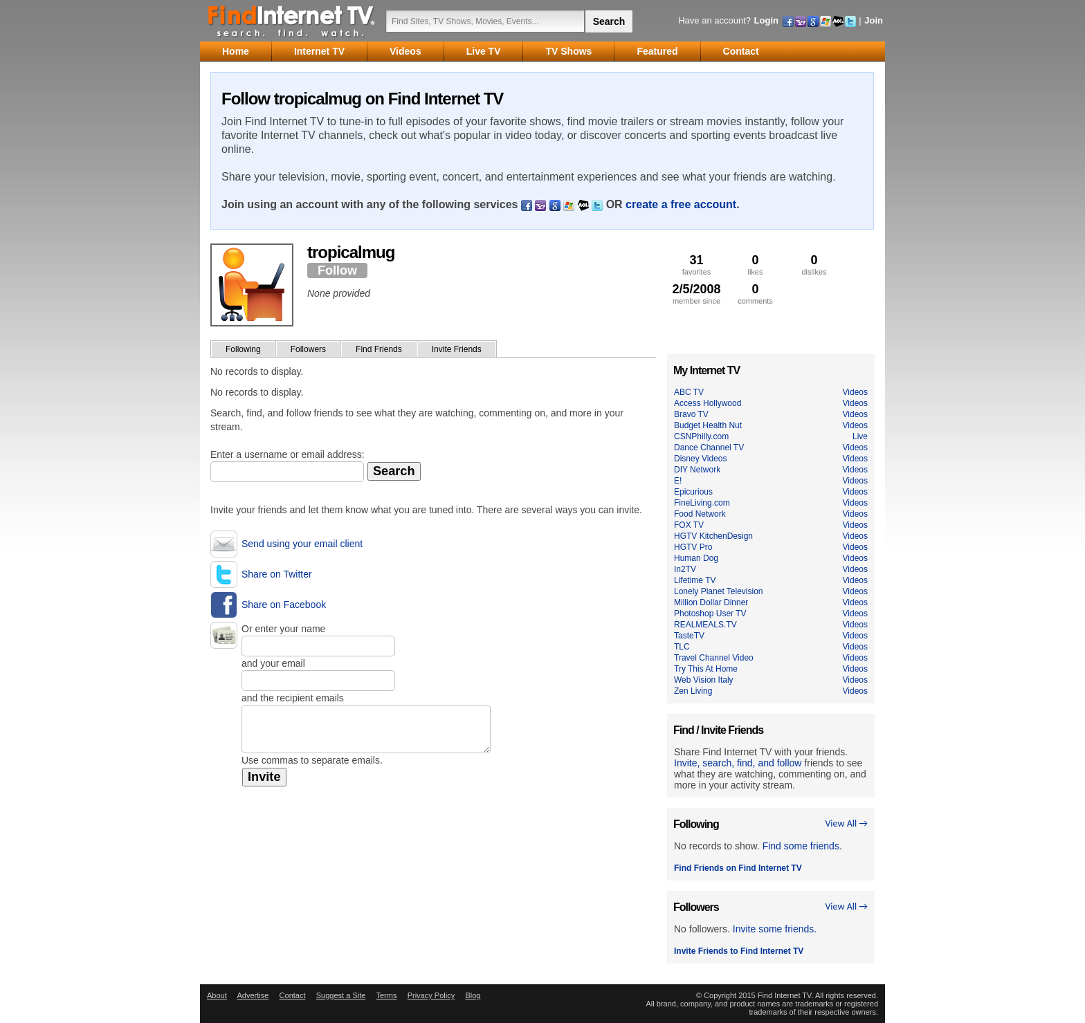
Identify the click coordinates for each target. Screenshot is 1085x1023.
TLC (682, 647)
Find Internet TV (292, 21)
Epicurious (693, 492)
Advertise (252, 995)
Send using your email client (302, 543)
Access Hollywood (707, 403)
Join (873, 20)
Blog (472, 995)
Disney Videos (700, 458)
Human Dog (696, 558)
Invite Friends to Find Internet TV (738, 951)
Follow (337, 270)
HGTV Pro (693, 547)
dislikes (814, 264)
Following (243, 349)
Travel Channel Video (714, 658)
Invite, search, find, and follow (737, 762)
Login (766, 20)
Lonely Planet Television (718, 591)
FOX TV (689, 525)
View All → (846, 823)
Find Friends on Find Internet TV (738, 868)
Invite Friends (457, 349)
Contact (293, 995)
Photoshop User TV (710, 613)
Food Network (700, 514)
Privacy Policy (431, 995)
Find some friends (801, 845)
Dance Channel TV (709, 447)
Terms (386, 995)
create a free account (681, 204)
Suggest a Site (341, 995)
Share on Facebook (283, 604)
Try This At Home (706, 669)
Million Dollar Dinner (711, 602)
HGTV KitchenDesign (713, 536)
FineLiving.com (702, 503)
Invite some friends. (775, 928)
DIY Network (697, 469)
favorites (696, 264)
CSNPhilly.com (701, 436)
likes (755, 264)
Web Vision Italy (703, 680)
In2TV (685, 569)
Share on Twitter (276, 574)
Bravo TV (691, 414)
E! (678, 481)
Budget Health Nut (708, 425)
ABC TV (689, 392)
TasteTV (689, 635)
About (217, 995)
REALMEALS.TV (705, 624)
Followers (308, 349)
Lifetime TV (694, 580)
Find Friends (379, 349)
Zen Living (693, 691)
